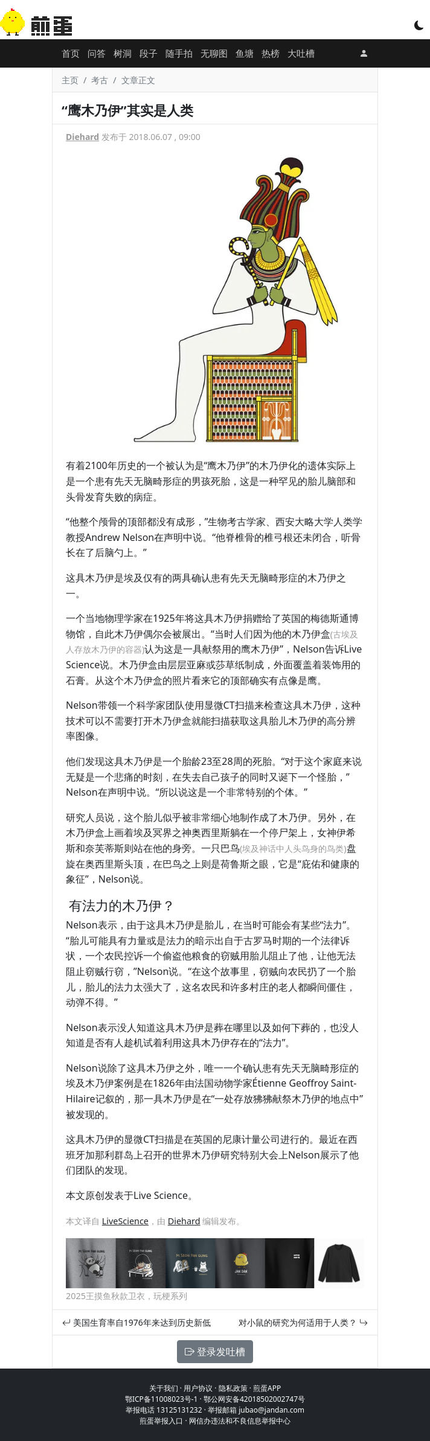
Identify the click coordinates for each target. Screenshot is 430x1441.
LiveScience (125, 1221)
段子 (149, 53)
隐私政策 (233, 1388)
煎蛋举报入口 (161, 1421)
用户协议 (198, 1388)
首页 (71, 53)
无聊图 (214, 53)
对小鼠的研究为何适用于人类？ (303, 1322)
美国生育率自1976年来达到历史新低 (136, 1322)
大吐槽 (301, 53)
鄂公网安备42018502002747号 (254, 1399)
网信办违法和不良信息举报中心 (239, 1421)
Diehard (82, 136)
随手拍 (179, 53)
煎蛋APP (267, 1388)
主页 (70, 80)
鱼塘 (245, 53)
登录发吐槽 (215, 1351)
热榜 (271, 53)
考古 (99, 80)
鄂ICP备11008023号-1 (161, 1399)
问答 (97, 53)
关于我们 (163, 1388)
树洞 (123, 53)
